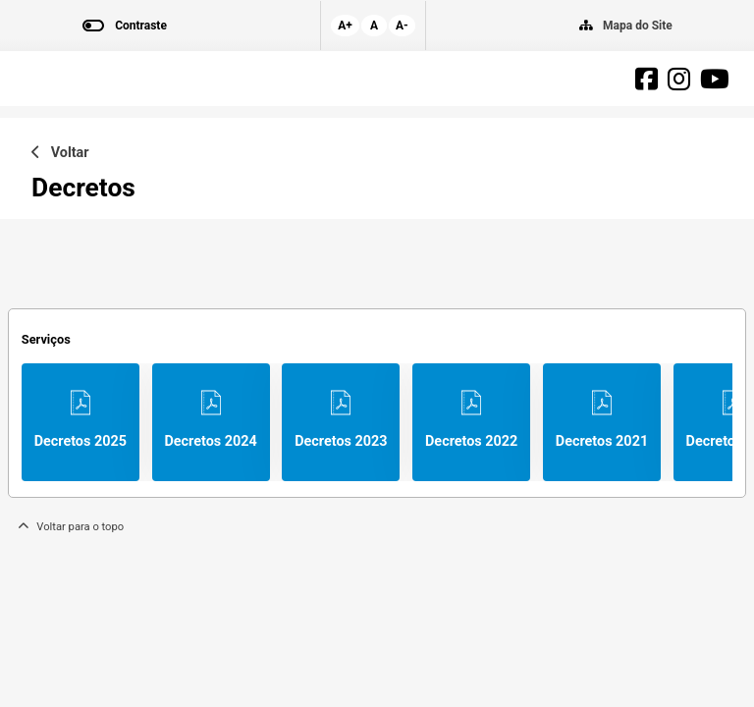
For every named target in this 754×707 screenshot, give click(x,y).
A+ (345, 25)
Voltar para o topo (71, 526)
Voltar (60, 152)
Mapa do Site (638, 25)
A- (402, 25)
